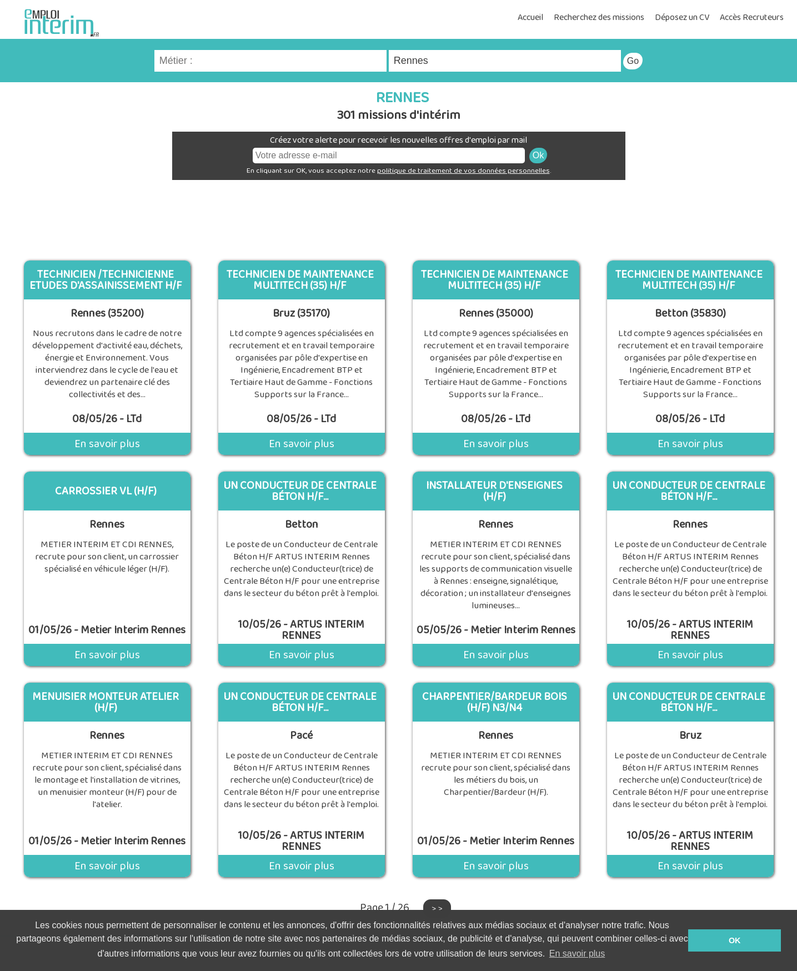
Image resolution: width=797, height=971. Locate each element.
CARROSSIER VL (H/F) (106, 491)
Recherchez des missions (599, 17)
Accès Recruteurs (752, 17)
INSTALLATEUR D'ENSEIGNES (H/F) (494, 491)
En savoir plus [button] (577, 953)
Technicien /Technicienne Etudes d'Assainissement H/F (105, 280)
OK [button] (735, 940)
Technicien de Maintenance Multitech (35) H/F (300, 280)
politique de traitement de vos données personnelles (463, 171)
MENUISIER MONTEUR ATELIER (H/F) (105, 702)
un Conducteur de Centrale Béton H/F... (300, 491)
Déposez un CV (682, 17)
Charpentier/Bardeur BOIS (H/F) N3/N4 (494, 702)
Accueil (530, 17)
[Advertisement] (399, 216)
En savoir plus (107, 444)
